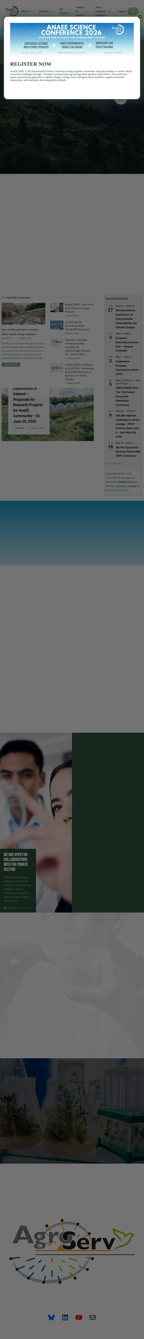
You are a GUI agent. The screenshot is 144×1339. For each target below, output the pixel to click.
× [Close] (140, 16)
